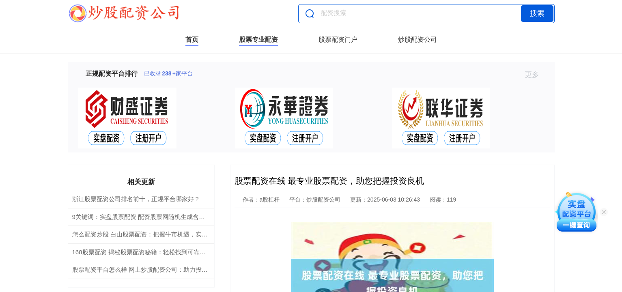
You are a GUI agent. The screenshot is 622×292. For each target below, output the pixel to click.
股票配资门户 (338, 39)
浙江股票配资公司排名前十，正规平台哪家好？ (136, 198)
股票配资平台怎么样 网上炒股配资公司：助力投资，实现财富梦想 (161, 269)
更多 (535, 75)
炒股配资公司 (417, 39)
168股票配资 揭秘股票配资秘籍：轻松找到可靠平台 (142, 252)
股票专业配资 (258, 39)
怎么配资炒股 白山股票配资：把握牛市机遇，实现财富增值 (152, 234)
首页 (191, 39)
